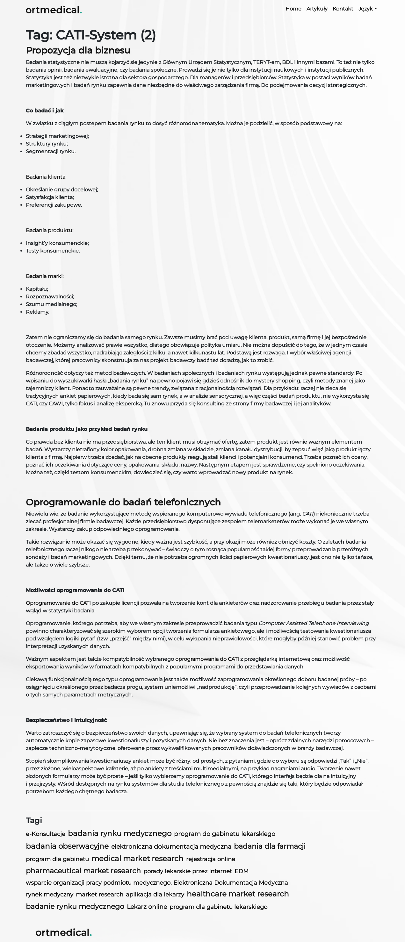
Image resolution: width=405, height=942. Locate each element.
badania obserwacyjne (67, 846)
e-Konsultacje (45, 834)
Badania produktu (49, 230)
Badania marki (44, 276)
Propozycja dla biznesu (78, 50)
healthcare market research (238, 893)
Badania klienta (45, 177)
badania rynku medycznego (119, 833)
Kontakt (343, 9)
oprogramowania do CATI (207, 659)
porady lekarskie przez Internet (187, 871)
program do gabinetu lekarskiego (224, 834)
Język (365, 9)
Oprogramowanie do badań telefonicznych (123, 502)
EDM (242, 871)
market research (99, 894)
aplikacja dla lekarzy (155, 894)
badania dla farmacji (270, 846)
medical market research (137, 858)
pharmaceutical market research (83, 871)
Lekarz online (147, 906)
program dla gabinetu (57, 859)
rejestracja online (210, 859)
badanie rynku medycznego (75, 906)
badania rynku (126, 123)
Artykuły (317, 9)
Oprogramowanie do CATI (58, 603)
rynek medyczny (49, 894)
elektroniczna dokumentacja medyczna (171, 846)
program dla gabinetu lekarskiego (218, 906)
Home (293, 9)
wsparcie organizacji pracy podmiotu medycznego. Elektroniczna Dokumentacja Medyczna (157, 882)
